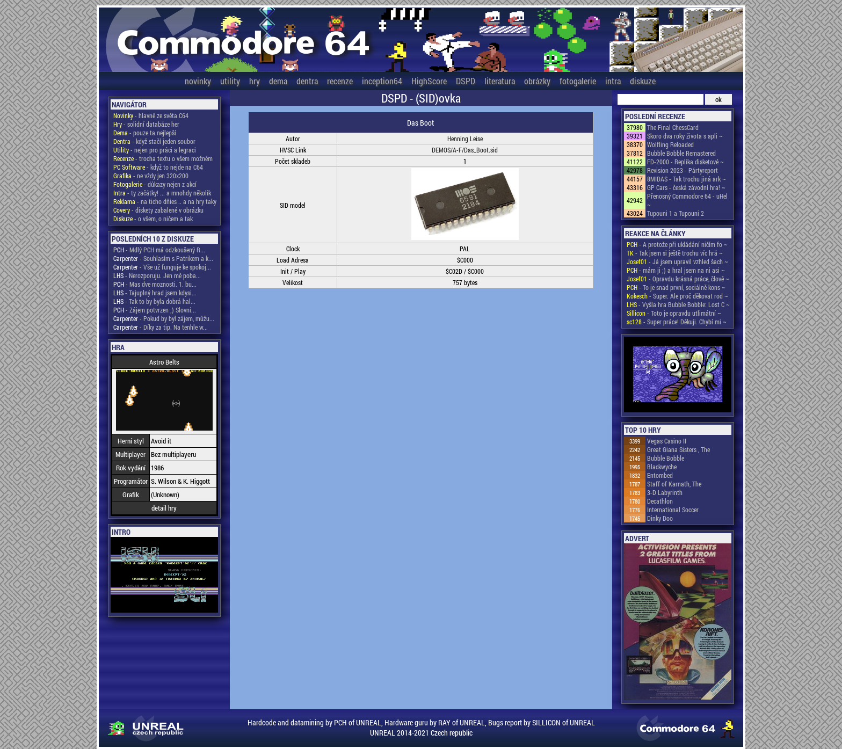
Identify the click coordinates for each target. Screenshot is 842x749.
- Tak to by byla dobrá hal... (154, 301)
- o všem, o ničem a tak (153, 218)
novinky (198, 80)
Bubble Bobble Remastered (681, 153)
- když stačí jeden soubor (154, 141)
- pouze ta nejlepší (144, 132)
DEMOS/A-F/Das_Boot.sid (465, 150)
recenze (340, 80)
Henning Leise (465, 138)
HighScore (429, 80)
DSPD (465, 80)
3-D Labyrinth (665, 492)
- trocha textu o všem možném (163, 158)
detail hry (164, 508)
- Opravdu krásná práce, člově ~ (678, 278)
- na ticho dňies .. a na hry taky (164, 201)
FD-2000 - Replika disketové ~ (685, 161)
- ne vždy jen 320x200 (150, 175)
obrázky (537, 80)
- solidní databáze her (146, 124)
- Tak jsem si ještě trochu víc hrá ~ (675, 253)
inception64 (382, 80)
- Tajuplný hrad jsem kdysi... (155, 292)
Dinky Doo (660, 518)
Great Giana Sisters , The (678, 449)
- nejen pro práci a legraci (154, 150)
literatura (499, 80)
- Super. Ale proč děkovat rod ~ (677, 296)
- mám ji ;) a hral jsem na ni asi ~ (676, 270)
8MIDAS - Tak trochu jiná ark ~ (686, 178)
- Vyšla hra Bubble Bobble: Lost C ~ (678, 304)
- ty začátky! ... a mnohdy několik (162, 192)
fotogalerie (578, 80)
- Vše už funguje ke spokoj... (162, 267)
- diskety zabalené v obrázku (158, 210)
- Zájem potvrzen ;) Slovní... (154, 310)
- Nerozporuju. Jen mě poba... (157, 275)
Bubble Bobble (665, 458)
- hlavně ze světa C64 (150, 115)
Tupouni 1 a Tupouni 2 (675, 213)
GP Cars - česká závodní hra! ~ (686, 187)
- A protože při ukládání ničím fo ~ (677, 244)
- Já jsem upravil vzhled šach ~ (677, 261)
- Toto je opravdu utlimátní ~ (674, 313)
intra (613, 80)
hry (254, 80)
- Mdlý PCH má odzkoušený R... (159, 249)
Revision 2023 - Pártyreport (682, 170)
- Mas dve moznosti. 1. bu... (155, 284)
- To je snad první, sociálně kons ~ (676, 287)
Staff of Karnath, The (674, 483)
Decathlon (660, 501)
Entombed (660, 475)
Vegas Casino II (666, 441)
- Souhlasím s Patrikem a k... (163, 258)
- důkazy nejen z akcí (155, 184)
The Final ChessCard (673, 127)
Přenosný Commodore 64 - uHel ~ (687, 200)
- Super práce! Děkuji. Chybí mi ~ (677, 321)
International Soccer (673, 509)
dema (278, 80)
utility (230, 80)
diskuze (643, 80)
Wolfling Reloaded (670, 144)
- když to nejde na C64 (158, 167)
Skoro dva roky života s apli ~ (685, 136)
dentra (307, 80)
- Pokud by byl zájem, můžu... (163, 318)
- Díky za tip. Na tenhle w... (160, 327)
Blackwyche (662, 466)
